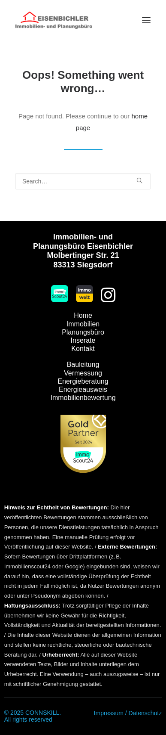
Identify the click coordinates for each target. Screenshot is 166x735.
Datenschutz (145, 713)
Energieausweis (83, 389)
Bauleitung (83, 364)
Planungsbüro (83, 332)
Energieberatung (82, 381)
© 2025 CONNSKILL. (32, 712)
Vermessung (83, 373)
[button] (146, 20)
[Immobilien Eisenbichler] (53, 20)
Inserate (83, 340)
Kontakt (82, 348)
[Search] (83, 181)
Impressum (109, 713)
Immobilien (83, 324)
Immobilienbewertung (82, 397)
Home (83, 315)
